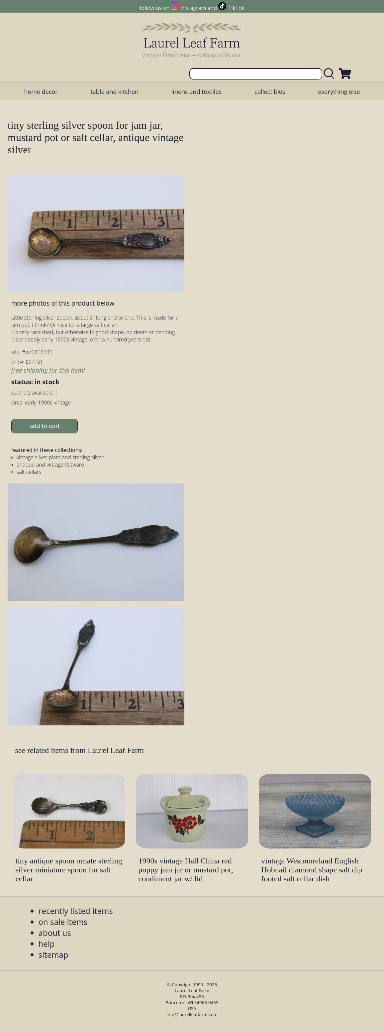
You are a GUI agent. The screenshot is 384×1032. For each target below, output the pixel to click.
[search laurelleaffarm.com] (330, 74)
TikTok (236, 8)
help (47, 943)
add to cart (44, 425)
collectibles (269, 92)
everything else (339, 92)
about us (55, 932)
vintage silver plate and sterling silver (60, 457)
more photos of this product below (62, 303)
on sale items (63, 921)
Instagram (193, 8)
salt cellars (29, 472)
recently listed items (76, 910)
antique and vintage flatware (50, 464)
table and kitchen (114, 92)
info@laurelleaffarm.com (192, 1014)
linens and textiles (196, 92)
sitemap (53, 954)
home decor (40, 92)
